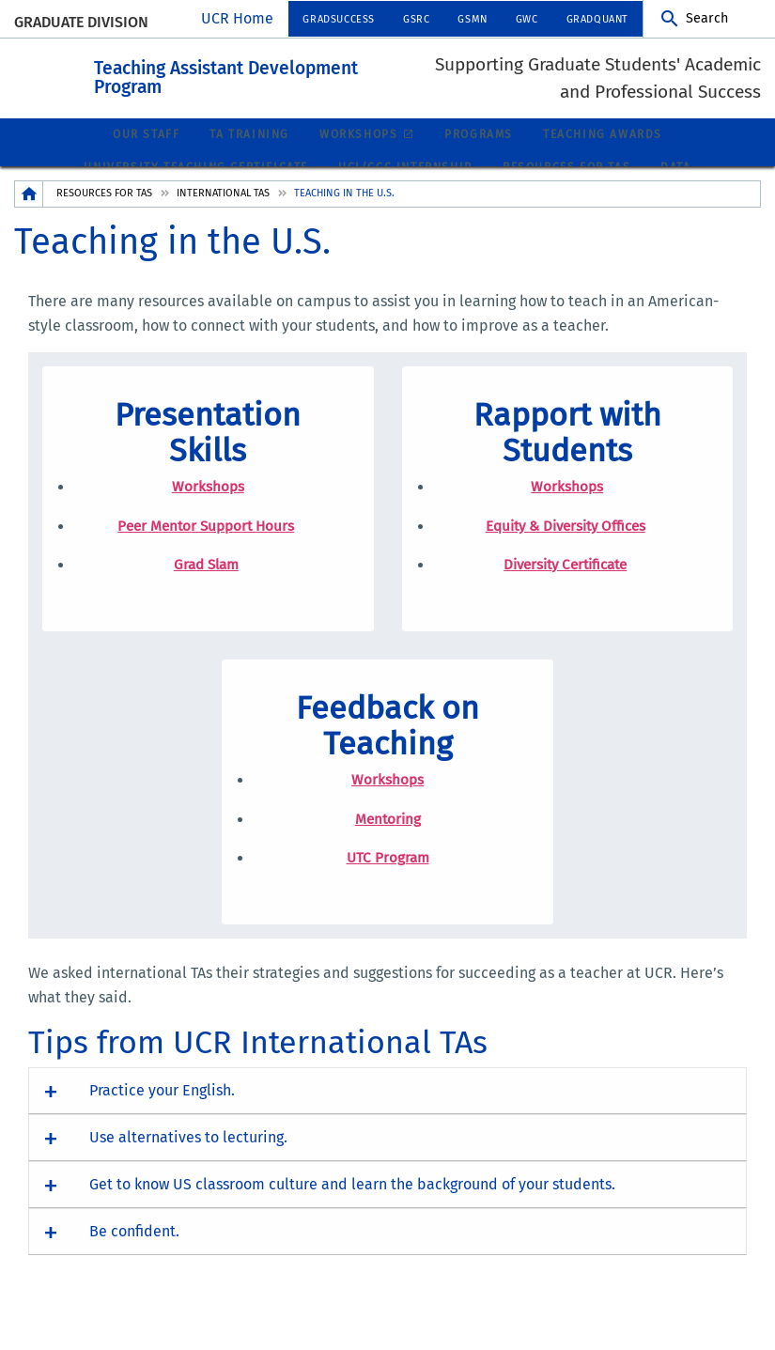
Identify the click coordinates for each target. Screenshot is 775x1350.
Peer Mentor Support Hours (205, 545)
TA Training (249, 155)
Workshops (358, 155)
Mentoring (388, 838)
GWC (527, 19)
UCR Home (237, 18)
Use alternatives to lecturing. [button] (188, 1158)
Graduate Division (81, 22)
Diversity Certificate (565, 585)
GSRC (416, 19)
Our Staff (146, 155)
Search (707, 18)
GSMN (472, 19)
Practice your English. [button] (162, 1111)
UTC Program (388, 878)
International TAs (223, 213)
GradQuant (597, 19)
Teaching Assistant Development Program (329, 84)
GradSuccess (338, 19)
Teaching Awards (602, 155)
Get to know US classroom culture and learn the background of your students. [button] (352, 1205)
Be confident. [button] (134, 1252)
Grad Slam (206, 585)
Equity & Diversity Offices (565, 545)
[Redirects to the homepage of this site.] (29, 213)
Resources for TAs (104, 213)
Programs (478, 155)
